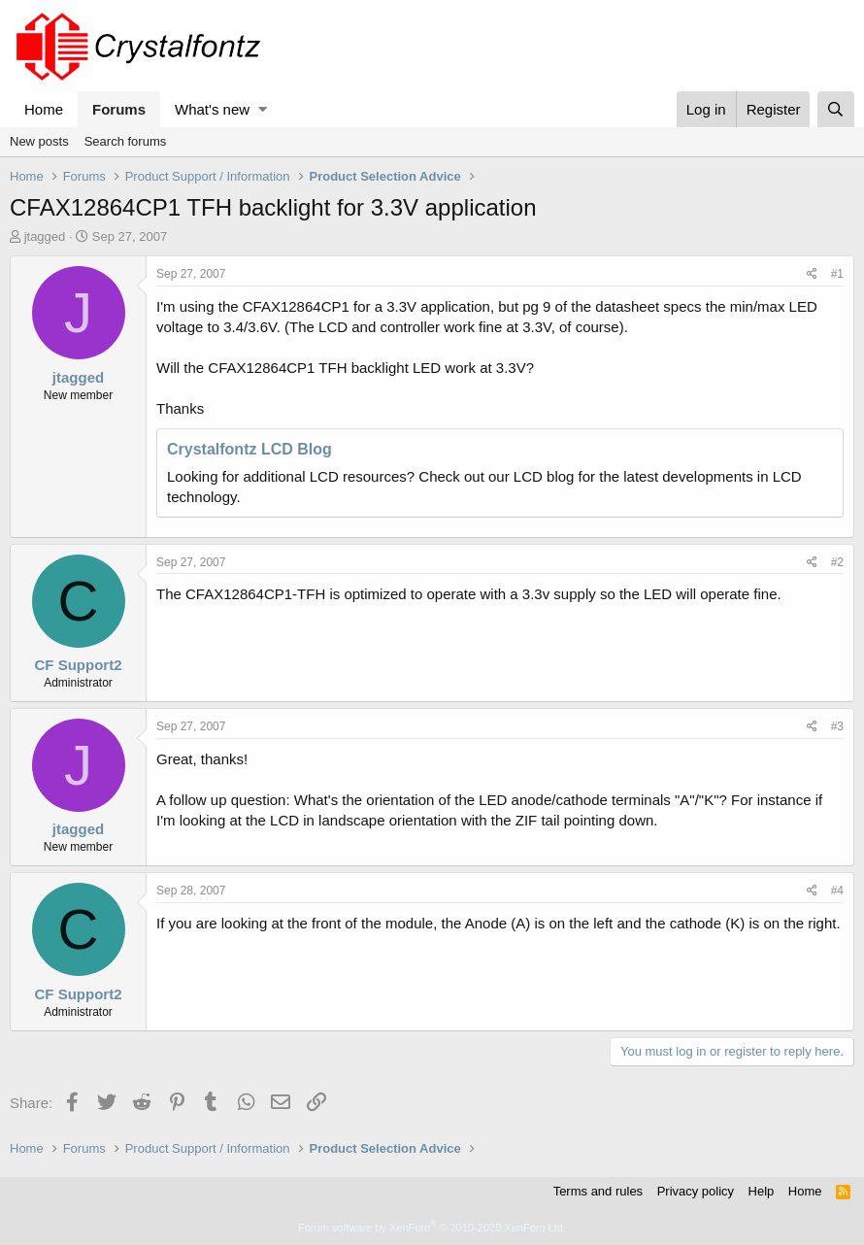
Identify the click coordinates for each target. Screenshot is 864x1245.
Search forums (125, 141)
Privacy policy (695, 1191)
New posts (39, 141)
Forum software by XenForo (432, 1227)
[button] (262, 109)
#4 (837, 890)
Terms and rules (598, 1191)
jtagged (45, 236)
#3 (837, 726)
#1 (837, 274)
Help (761, 1191)
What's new (212, 109)
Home (43, 109)
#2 (837, 562)
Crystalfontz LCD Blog (249, 449)
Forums (119, 109)
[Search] (835, 109)
